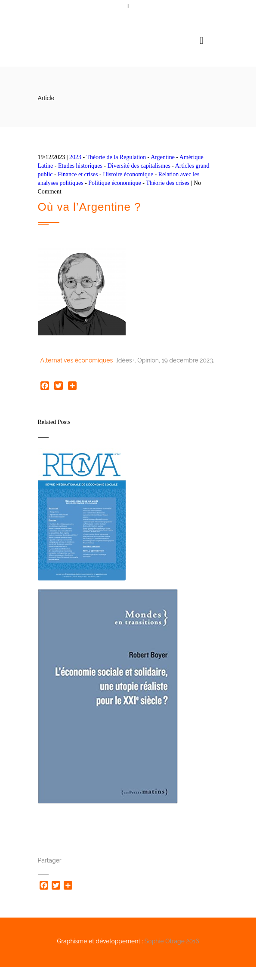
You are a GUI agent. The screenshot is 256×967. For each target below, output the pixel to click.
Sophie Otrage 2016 (172, 941)
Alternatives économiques (76, 360)
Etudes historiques (80, 166)
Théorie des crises (167, 183)
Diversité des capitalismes (139, 166)
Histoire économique (128, 174)
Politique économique (114, 183)
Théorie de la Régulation (116, 157)
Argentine (163, 157)
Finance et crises (78, 174)
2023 (75, 157)
